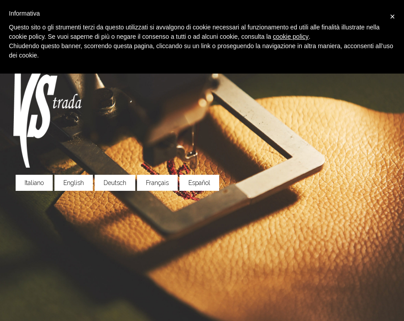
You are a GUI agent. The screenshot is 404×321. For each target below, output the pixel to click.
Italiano (34, 182)
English (73, 182)
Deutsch (115, 182)
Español (199, 182)
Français (157, 182)
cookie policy (290, 36)
